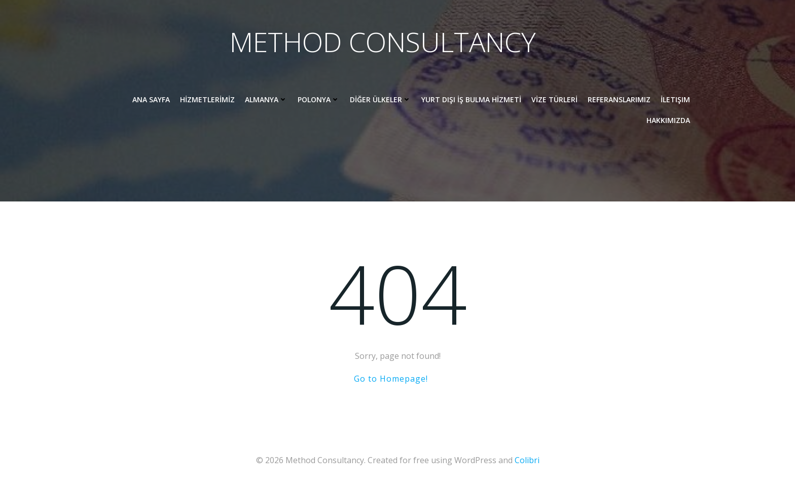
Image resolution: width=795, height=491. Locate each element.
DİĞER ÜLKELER (380, 100)
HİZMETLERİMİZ (206, 100)
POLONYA (318, 100)
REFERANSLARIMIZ (618, 100)
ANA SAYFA (150, 100)
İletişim (675, 100)
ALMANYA (265, 100)
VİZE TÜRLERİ (554, 100)
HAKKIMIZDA (668, 121)
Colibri (527, 460)
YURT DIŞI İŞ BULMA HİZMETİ (471, 100)
